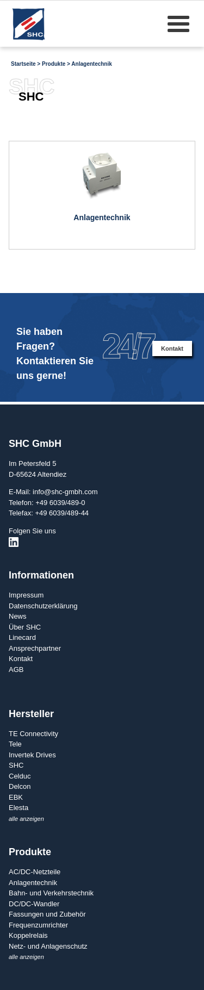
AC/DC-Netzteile (34, 872)
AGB (16, 669)
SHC (16, 765)
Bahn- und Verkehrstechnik (51, 893)
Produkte (53, 64)
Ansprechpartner (35, 648)
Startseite (23, 64)
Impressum (26, 595)
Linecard (22, 637)
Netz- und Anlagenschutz (48, 946)
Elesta (18, 808)
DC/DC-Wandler (34, 904)
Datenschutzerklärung (43, 606)
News (18, 616)
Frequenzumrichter (38, 925)
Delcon (19, 786)
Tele (15, 744)
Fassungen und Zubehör (47, 914)
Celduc (19, 776)
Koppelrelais (28, 935)
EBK (16, 797)
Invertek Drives (32, 755)
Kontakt (172, 348)
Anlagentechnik (91, 64)
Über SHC (25, 627)
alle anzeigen (26, 818)
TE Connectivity (33, 734)
